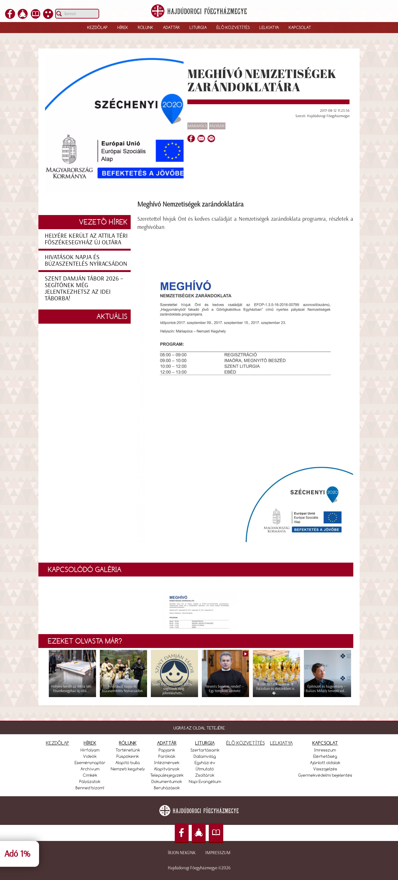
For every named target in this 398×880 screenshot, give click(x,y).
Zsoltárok (204, 775)
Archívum (90, 768)
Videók (90, 756)
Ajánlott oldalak (325, 762)
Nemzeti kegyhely (128, 768)
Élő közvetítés (233, 27)
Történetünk (128, 749)
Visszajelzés (325, 768)
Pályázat (217, 126)
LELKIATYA (281, 743)
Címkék (90, 775)
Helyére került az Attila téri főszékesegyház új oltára (86, 239)
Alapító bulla (128, 762)
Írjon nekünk (182, 852)
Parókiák (166, 756)
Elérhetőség (325, 756)
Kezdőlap (97, 27)
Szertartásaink (204, 749)
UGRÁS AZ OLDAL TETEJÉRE (199, 727)
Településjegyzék (167, 775)
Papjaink (167, 749)
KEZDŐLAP (57, 743)
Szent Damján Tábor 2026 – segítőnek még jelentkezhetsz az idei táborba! (84, 288)
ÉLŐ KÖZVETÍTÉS (245, 743)
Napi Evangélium (205, 781)
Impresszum (217, 852)
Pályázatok (89, 781)
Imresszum (325, 749)
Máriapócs (197, 126)
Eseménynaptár (90, 762)
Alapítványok (166, 768)
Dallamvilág (205, 756)
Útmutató (205, 768)
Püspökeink (128, 756)
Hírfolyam (90, 749)
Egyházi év (205, 762)
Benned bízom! (90, 787)
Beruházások (167, 787)
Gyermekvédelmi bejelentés (325, 775)
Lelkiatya (269, 27)
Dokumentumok (166, 781)
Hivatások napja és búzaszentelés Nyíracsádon (86, 260)
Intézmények (166, 762)
